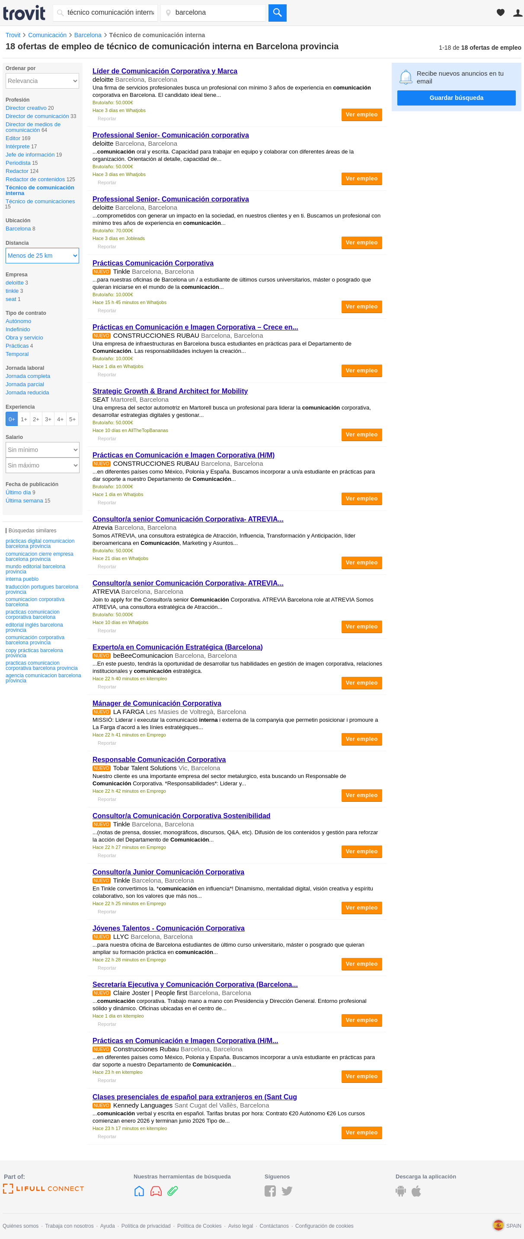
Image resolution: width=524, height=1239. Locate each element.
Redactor (17, 171)
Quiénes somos (20, 1226)
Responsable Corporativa (159, 759)
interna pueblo (22, 579)
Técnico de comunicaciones (40, 201)
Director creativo (26, 108)
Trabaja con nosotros (69, 1226)
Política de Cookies (199, 1226)
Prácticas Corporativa (153, 263)
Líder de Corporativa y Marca (165, 71)
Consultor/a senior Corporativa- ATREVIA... (188, 519)
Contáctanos (274, 1226)
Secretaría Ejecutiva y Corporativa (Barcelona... (195, 984)
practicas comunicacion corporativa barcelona (33, 614)
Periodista (18, 163)
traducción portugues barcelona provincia (42, 589)
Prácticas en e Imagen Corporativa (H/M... (185, 1040)
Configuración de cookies (324, 1226)
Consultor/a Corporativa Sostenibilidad (182, 816)
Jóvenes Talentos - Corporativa (169, 928)
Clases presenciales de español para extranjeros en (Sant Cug (195, 1097)
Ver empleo (362, 114)
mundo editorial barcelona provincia (35, 569)
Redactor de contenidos (35, 179)
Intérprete (18, 146)
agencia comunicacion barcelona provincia (43, 678)
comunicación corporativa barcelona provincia (35, 640)
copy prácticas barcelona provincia (34, 653)
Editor (13, 138)
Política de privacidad (146, 1226)
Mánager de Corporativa (157, 703)
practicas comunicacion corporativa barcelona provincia (42, 665)
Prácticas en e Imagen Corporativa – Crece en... (195, 327)
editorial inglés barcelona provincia (34, 627)
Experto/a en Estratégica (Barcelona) (178, 647)
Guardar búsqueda (456, 97)
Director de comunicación (37, 116)
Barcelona (18, 228)
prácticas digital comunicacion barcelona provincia (40, 543)
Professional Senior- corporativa (171, 135)
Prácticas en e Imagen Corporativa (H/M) (184, 455)
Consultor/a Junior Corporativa (168, 872)
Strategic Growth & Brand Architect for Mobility (170, 391)
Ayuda (107, 1226)
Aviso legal (240, 1226)
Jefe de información (30, 154)
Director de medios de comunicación (33, 127)
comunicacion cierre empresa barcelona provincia (39, 556)
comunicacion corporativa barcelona (35, 602)
